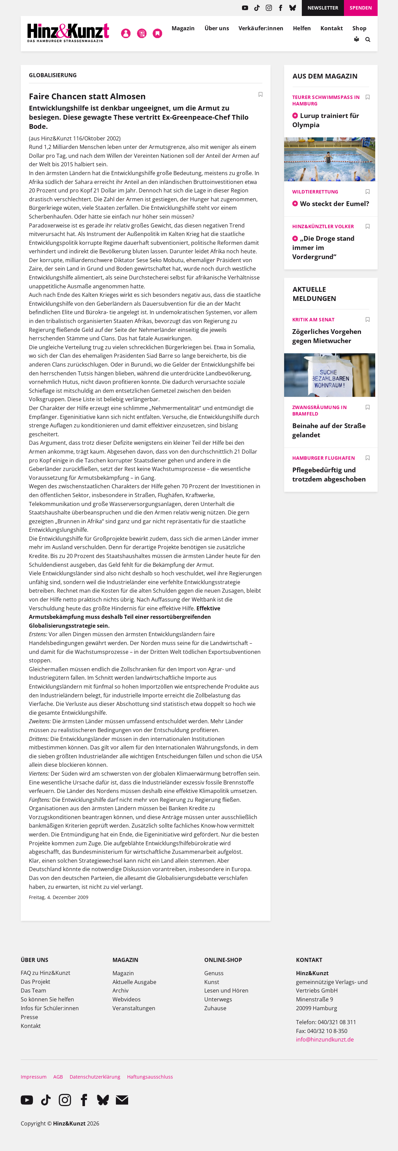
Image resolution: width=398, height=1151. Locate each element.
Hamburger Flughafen (323, 458)
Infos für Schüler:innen (50, 1008)
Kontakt (332, 28)
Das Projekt (35, 981)
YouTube (245, 8)
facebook (281, 8)
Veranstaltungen (134, 1008)
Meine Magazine (142, 33)
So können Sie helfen (47, 999)
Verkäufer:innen (261, 28)
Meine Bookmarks (158, 33)
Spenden (361, 7)
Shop (359, 28)
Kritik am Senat (313, 319)
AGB (58, 1076)
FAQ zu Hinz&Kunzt (45, 973)
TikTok (257, 8)
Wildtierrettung (315, 191)
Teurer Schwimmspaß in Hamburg (326, 100)
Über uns (217, 28)
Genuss (214, 973)
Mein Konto (126, 33)
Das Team (33, 990)
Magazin (183, 28)
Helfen (302, 28)
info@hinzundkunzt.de (325, 1039)
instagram (269, 8)
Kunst (211, 982)
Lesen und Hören (226, 990)
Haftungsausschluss (150, 1076)
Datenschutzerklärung (95, 1076)
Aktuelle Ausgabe (134, 982)
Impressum (34, 1076)
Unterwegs (218, 999)
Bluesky (292, 8)
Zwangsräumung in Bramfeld (319, 410)
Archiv (120, 990)
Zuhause (215, 1008)
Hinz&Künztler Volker (323, 226)
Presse (29, 1017)
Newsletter (323, 7)
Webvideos (127, 999)
